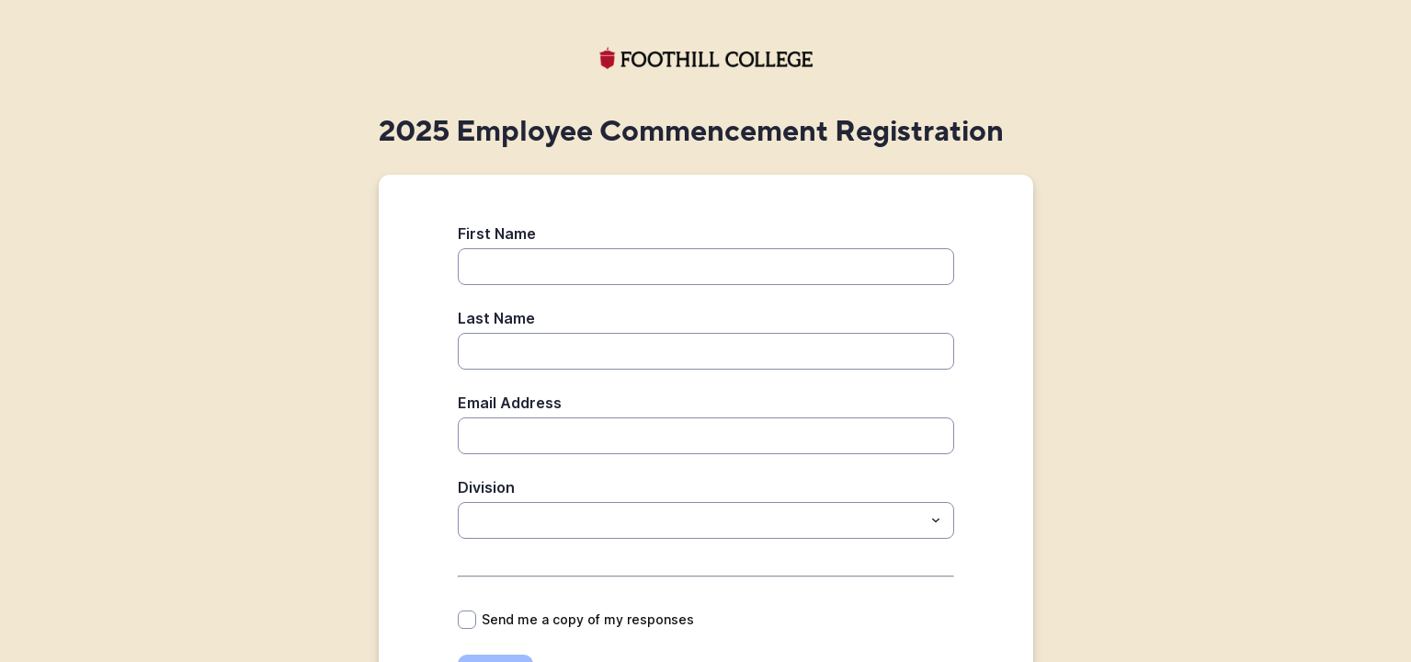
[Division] (468, 520)
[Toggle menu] (936, 520)
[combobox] (706, 520)
